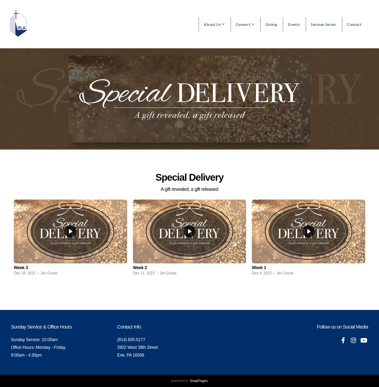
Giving (271, 24)
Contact (354, 24)
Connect (245, 24)
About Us (214, 24)
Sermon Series (323, 24)
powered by (189, 381)
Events (294, 24)
